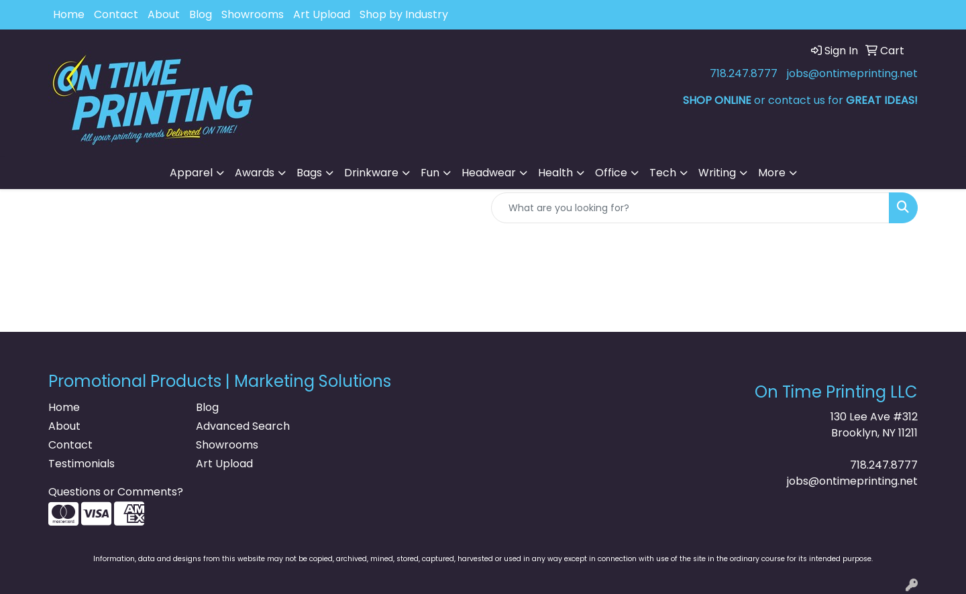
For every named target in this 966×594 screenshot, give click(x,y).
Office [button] (611, 172)
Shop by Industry (404, 14)
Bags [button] (309, 172)
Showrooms (252, 14)
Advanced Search (243, 426)
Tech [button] (662, 172)
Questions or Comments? (115, 491)
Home (69, 14)
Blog (200, 14)
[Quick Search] (690, 207)
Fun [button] (430, 172)
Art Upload (321, 14)
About (164, 14)
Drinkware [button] (371, 172)
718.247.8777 (743, 73)
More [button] (772, 172)
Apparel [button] (191, 172)
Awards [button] (254, 172)
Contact (116, 14)
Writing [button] (717, 172)
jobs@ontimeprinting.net (852, 73)
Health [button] (555, 172)
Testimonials (81, 463)
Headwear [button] (489, 172)
